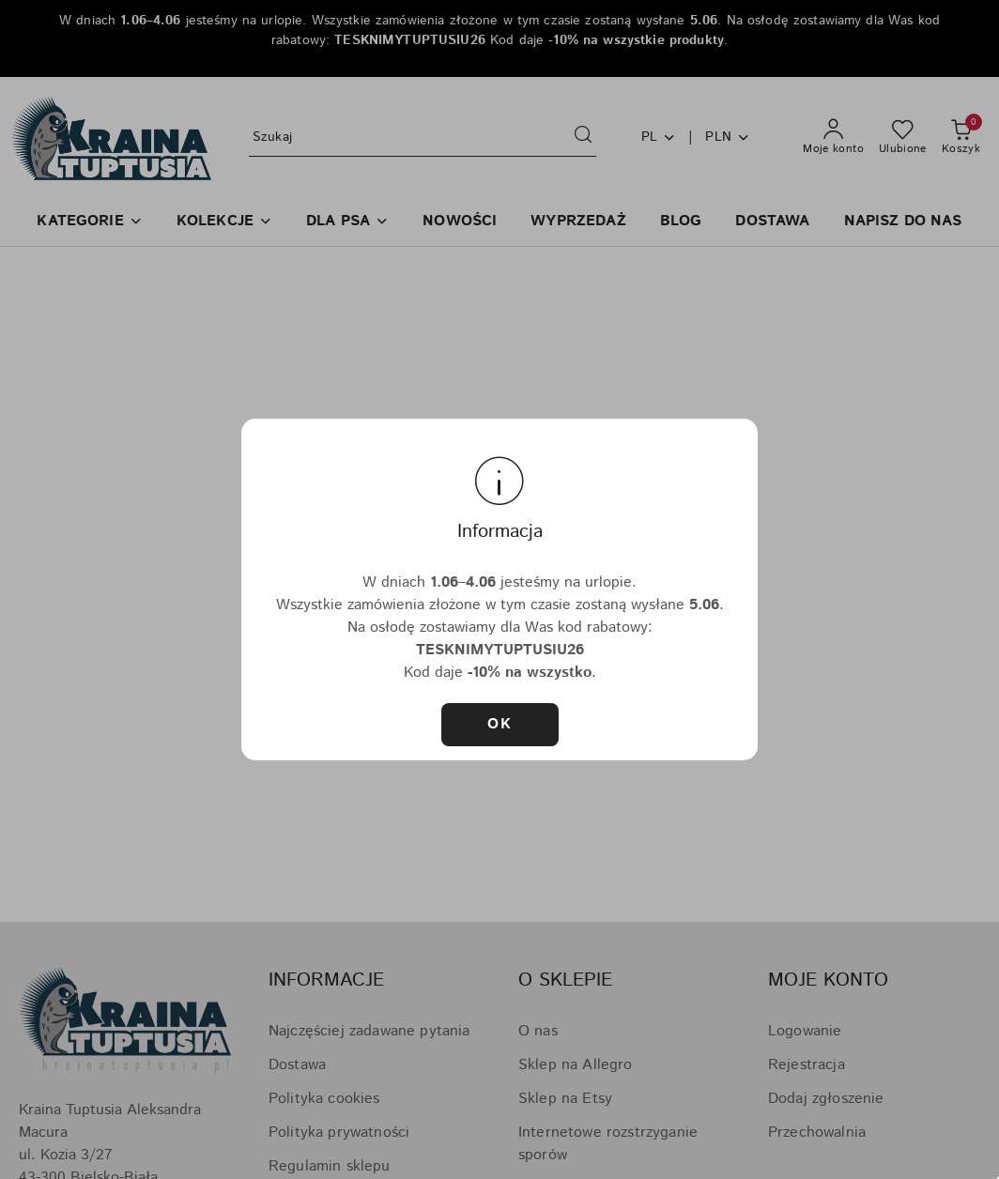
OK (499, 724)
